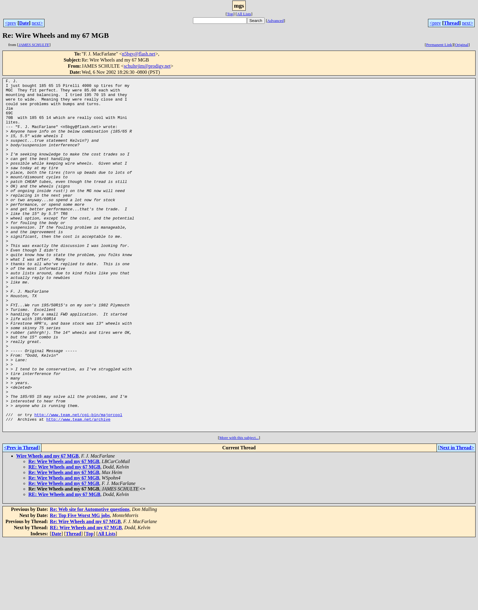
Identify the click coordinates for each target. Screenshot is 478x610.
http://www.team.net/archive (78, 487)
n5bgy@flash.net (138, 53)
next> (37, 23)
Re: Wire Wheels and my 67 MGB (63, 531)
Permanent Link (439, 44)
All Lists (244, 14)
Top (230, 14)
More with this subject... (239, 508)
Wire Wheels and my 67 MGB (47, 526)
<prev (10, 23)
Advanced (275, 20)
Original (461, 44)
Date (24, 23)
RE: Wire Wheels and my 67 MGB (64, 537)
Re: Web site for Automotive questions (90, 579)
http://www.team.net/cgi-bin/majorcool (78, 482)
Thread (451, 23)
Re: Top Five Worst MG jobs (80, 585)
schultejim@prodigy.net (147, 66)
